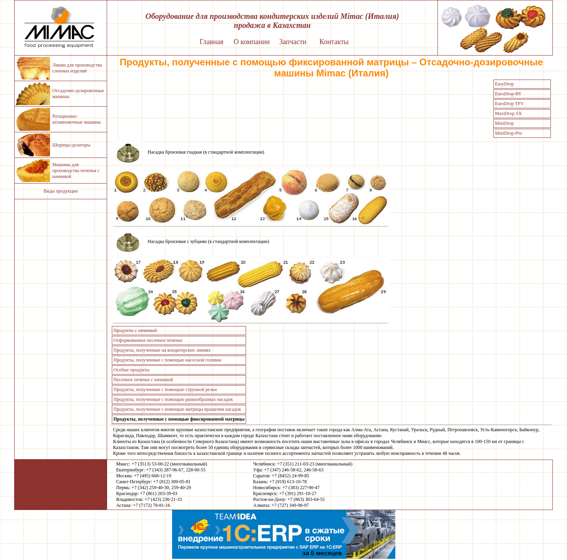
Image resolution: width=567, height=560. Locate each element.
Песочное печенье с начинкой (143, 379)
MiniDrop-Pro (508, 133)
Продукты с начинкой (135, 330)
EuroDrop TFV (509, 103)
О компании (251, 42)
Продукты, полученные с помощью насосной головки (167, 360)
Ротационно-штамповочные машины (76, 119)
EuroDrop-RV (508, 93)
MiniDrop (504, 123)
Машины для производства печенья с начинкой (76, 170)
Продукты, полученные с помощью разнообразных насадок (173, 399)
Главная (211, 42)
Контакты (333, 42)
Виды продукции (61, 191)
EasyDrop (504, 84)
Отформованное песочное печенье (147, 340)
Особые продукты (131, 370)
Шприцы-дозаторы (71, 145)
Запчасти (292, 42)
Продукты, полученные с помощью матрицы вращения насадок (177, 409)
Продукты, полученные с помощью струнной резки (165, 389)
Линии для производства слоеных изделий (77, 68)
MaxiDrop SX (508, 113)
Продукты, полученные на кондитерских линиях (162, 350)
